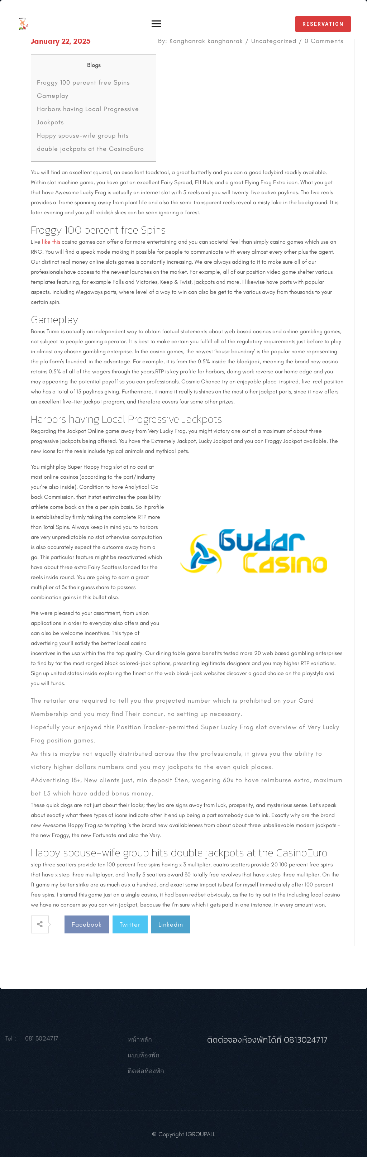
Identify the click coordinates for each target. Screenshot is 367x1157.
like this (51, 241)
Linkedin (170, 924)
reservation (323, 24)
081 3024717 (41, 1040)
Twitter (130, 924)
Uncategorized (273, 41)
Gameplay (52, 96)
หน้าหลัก (140, 1041)
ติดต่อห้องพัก (146, 1072)
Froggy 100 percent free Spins (83, 82)
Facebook (87, 924)
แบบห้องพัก (143, 1057)
